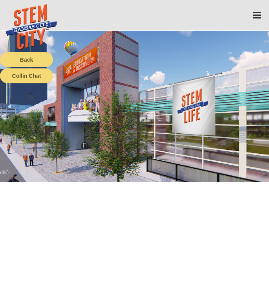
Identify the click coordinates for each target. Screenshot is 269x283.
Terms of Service (44, 277)
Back (26, 60)
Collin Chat (26, 76)
